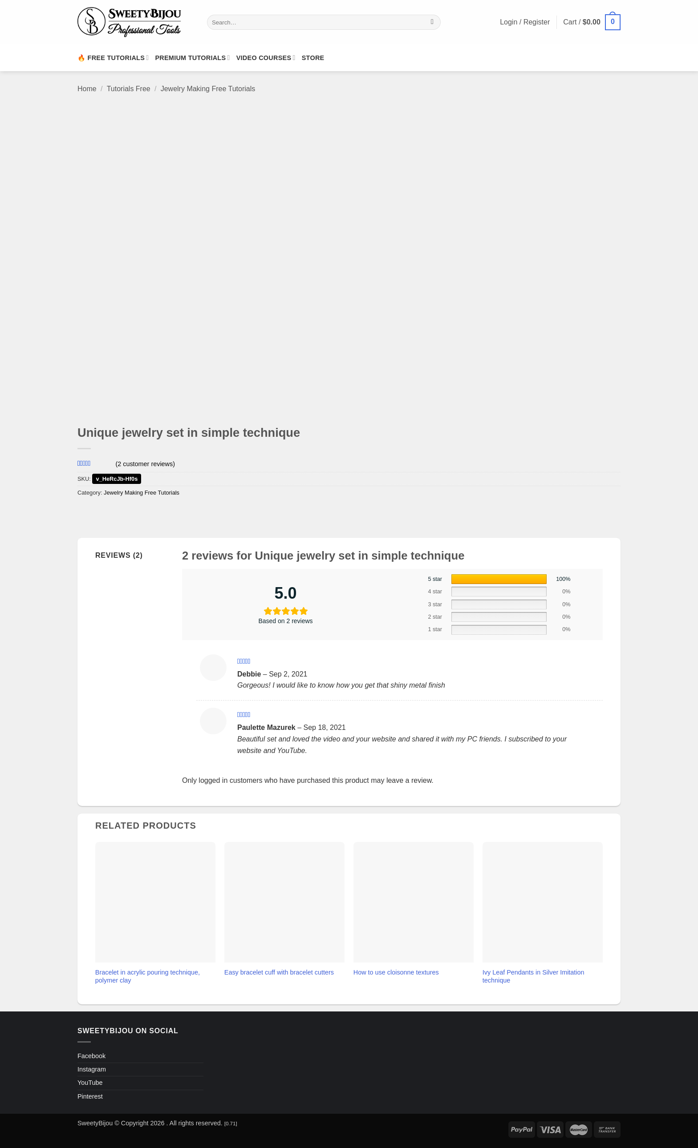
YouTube (90, 1082)
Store (313, 57)
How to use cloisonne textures (396, 972)
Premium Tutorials (192, 57)
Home (87, 89)
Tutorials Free (128, 89)
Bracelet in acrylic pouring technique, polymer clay (147, 976)
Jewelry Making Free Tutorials (208, 89)
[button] (592, 22)
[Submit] (432, 22)
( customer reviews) (145, 463)
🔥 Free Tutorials (113, 57)
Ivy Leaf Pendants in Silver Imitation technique (533, 976)
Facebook (91, 1055)
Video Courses (266, 57)
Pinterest (90, 1096)
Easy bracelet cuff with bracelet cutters (279, 972)
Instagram (91, 1069)
